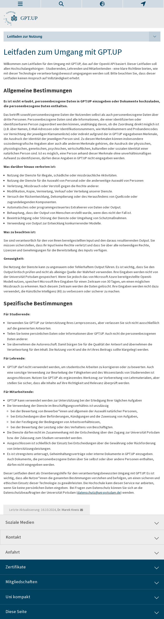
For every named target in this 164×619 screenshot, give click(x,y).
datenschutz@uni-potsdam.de (99, 492)
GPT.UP (29, 18)
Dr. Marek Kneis (68, 510)
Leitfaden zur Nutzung (83, 37)
